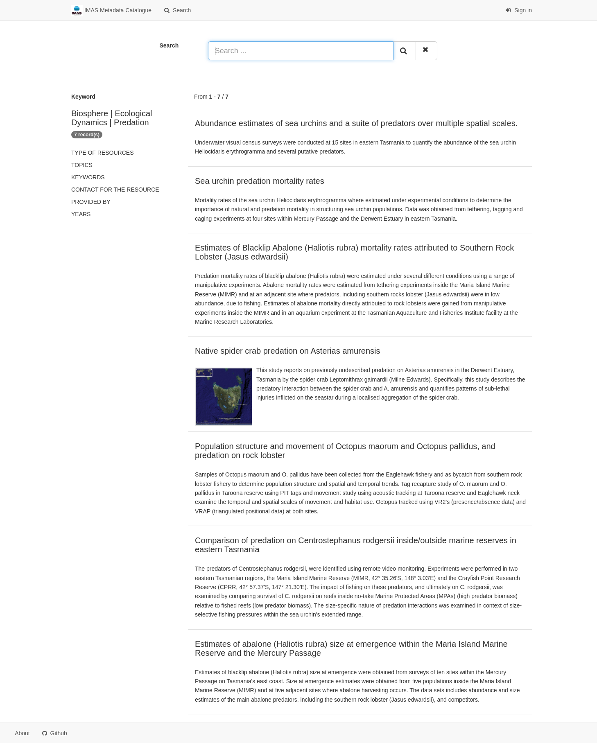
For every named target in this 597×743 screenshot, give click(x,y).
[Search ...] (301, 50)
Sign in (518, 10)
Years (80, 214)
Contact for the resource (115, 189)
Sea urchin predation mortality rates (259, 180)
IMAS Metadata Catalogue (111, 10)
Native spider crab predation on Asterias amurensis (287, 350)
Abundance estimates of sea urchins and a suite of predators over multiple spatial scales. (356, 123)
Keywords (88, 177)
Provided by (91, 202)
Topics (82, 165)
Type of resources (102, 152)
